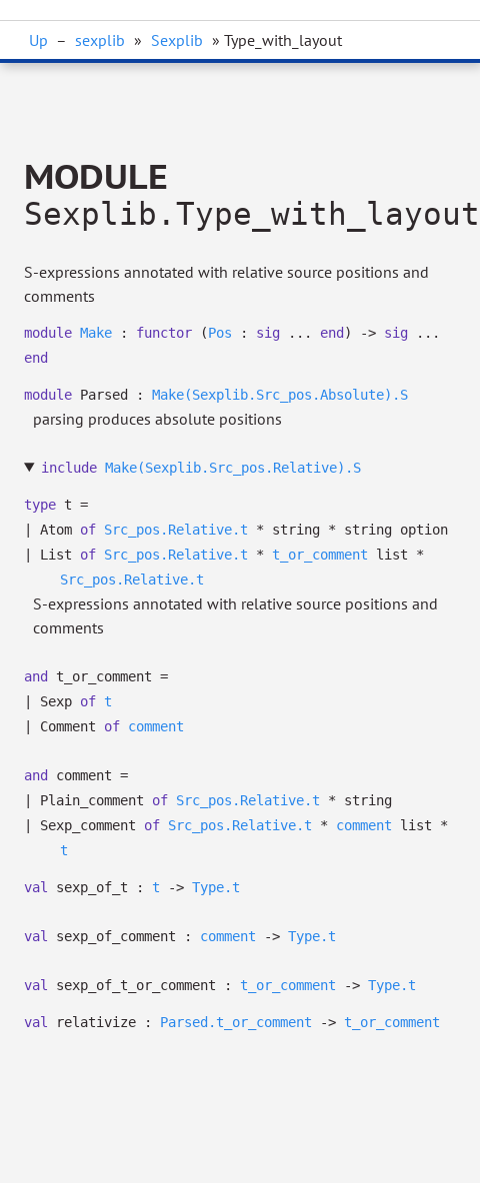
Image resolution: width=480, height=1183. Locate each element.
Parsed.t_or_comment (236, 1022)
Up (38, 40)
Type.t (216, 887)
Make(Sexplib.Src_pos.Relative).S (233, 468)
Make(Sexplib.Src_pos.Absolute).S (280, 395)
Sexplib (177, 40)
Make (96, 333)
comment (156, 726)
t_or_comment (320, 555)
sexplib (100, 40)
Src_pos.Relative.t (176, 530)
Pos (220, 333)
